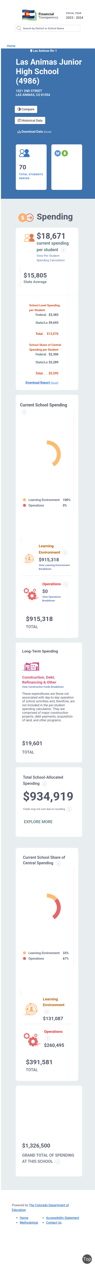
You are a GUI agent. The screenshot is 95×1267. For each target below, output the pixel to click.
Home (11, 46)
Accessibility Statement (62, 1218)
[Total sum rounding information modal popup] (69, 809)
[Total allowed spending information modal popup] (44, 783)
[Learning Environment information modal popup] (46, 1011)
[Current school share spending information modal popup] (58, 863)
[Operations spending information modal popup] (65, 584)
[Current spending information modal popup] (24, 411)
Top (87, 1259)
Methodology (29, 1222)
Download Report (41, 382)
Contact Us (54, 1222)
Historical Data (30, 120)
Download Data (34, 132)
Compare (26, 109)
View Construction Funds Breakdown (43, 686)
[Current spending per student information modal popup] (63, 250)
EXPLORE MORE (38, 821)
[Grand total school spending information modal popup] (58, 1161)
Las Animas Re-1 (43, 51)
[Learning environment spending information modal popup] (65, 552)
